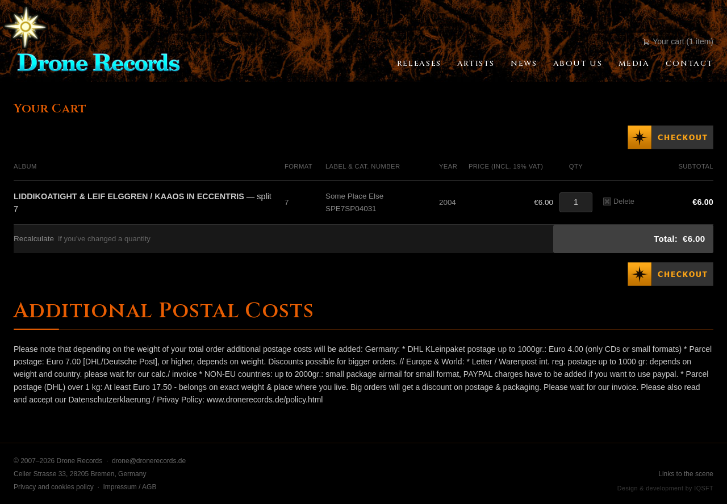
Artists (476, 63)
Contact (689, 63)
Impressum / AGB (129, 487)
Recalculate (34, 238)
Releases (419, 63)
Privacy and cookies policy (54, 487)
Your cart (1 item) (677, 41)
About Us (578, 63)
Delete (618, 201)
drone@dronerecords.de (149, 461)
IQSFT (703, 488)
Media (634, 63)
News (524, 63)
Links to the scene (685, 474)
